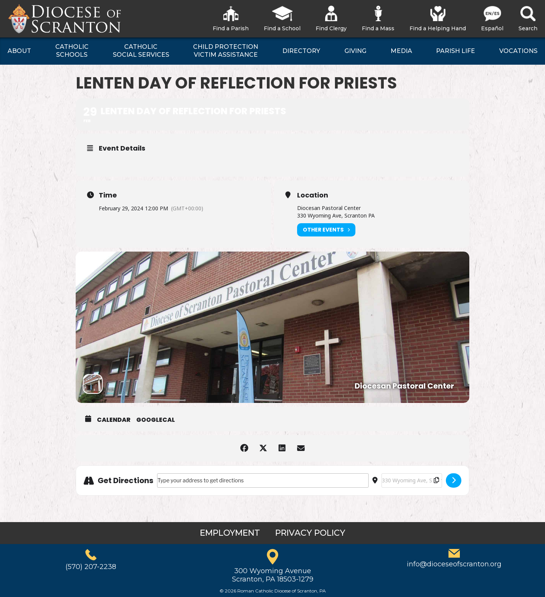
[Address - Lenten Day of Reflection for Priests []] (263, 480)
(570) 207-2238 (90, 567)
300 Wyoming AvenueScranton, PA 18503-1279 (272, 575)
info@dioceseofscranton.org (454, 564)
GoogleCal (155, 420)
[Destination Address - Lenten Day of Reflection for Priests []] (412, 480)
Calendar (114, 420)
